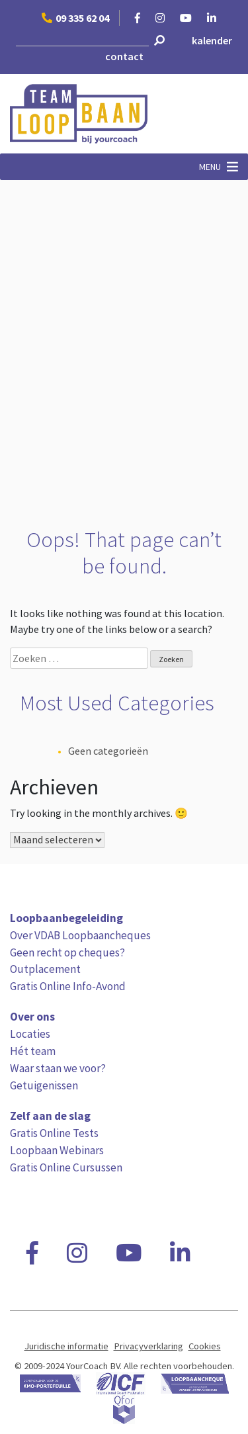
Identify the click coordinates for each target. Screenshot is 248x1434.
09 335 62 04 (75, 17)
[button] (210, 166)
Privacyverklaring (148, 1346)
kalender (212, 40)
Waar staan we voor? (58, 1068)
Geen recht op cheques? (67, 952)
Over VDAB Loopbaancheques (80, 935)
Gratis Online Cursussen (66, 1167)
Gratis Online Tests (54, 1133)
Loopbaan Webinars (57, 1150)
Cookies (204, 1346)
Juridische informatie (66, 1346)
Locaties (30, 1034)
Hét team (33, 1051)
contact (124, 56)
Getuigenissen (44, 1085)
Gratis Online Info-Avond (68, 986)
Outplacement (45, 969)
